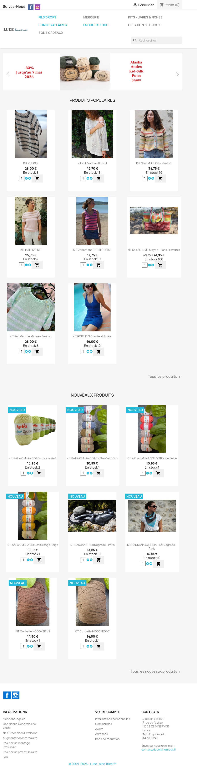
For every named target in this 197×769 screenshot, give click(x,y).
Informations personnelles (112, 719)
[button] (16, 71)
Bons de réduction (107, 739)
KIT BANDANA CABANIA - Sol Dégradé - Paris (152, 546)
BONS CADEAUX (50, 33)
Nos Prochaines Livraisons (20, 733)
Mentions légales (14, 719)
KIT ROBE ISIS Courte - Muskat (92, 336)
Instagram (15, 695)
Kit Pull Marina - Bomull (92, 163)
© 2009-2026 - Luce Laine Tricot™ (92, 764)
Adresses (101, 734)
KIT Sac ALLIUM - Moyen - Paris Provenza (154, 250)
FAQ (5, 757)
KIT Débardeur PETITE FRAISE (92, 250)
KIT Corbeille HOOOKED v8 (32, 631)
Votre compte (107, 712)
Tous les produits (165, 376)
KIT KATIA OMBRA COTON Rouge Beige (152, 458)
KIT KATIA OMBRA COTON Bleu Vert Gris (92, 458)
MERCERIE (91, 17)
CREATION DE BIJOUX (144, 25)
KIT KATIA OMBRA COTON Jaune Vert (32, 458)
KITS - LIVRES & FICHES (145, 17)
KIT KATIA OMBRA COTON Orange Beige (32, 545)
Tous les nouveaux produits (156, 671)
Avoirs (99, 729)
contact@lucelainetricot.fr (158, 749)
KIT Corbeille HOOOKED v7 (92, 631)
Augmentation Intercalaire (20, 738)
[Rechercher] (156, 40)
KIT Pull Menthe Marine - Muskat (31, 336)
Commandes (103, 724)
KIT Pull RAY (30, 163)
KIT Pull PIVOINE (31, 250)
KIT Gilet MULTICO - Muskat (153, 163)
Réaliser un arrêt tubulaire (20, 752)
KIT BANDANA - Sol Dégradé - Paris (92, 545)
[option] (92, 71)
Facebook (7, 695)
